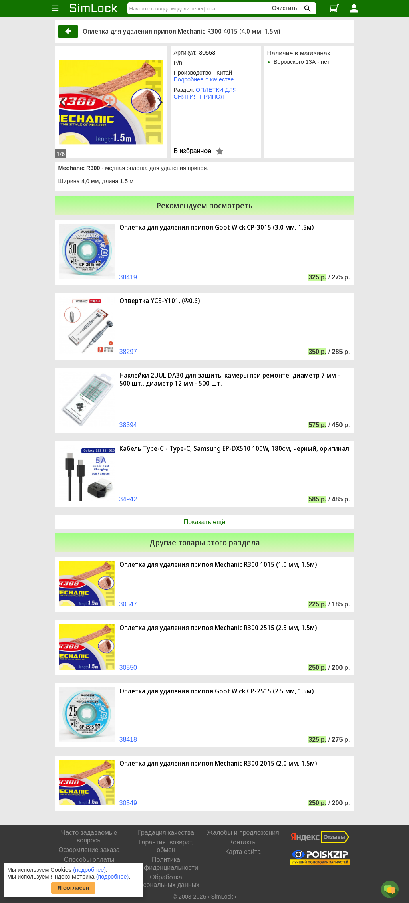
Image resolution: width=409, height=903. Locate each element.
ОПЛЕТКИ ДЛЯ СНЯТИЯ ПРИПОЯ (205, 93)
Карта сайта (243, 851)
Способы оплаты (89, 859)
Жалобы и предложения (243, 832)
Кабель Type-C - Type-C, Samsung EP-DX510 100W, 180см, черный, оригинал (234, 449)
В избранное (193, 150)
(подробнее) (89, 870)
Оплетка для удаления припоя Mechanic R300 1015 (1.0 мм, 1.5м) (218, 564)
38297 (128, 351)
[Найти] (200, 8)
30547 (128, 604)
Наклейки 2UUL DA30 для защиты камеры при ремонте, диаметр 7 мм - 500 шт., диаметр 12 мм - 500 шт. (229, 379)
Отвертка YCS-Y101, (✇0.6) (159, 301)
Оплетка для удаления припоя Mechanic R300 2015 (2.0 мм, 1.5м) (218, 763)
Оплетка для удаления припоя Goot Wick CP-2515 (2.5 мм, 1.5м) (216, 691)
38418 (128, 739)
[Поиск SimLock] (306, 8)
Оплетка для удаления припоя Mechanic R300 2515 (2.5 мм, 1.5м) (218, 628)
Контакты (243, 842)
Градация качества (166, 832)
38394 (128, 425)
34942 (128, 499)
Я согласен (73, 888)
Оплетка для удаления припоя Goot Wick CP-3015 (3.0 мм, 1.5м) (216, 227)
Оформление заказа (88, 849)
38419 (128, 277)
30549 (128, 803)
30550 (128, 667)
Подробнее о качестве (204, 79)
